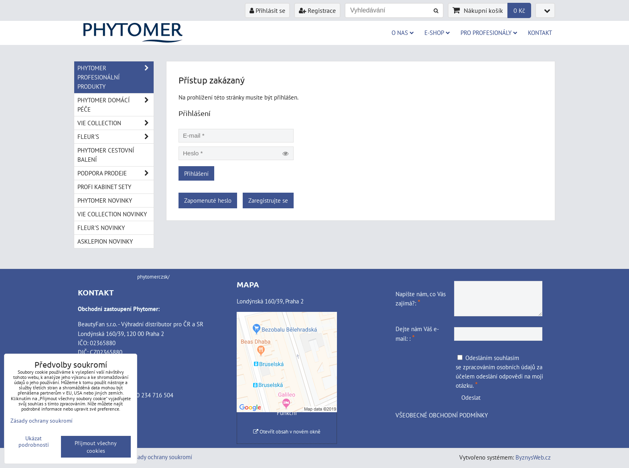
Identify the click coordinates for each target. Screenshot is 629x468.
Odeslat (471, 397)
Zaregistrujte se (268, 200)
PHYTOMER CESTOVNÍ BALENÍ (105, 154)
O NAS (403, 32)
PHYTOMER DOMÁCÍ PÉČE (115, 105)
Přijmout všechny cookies (96, 446)
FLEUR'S (115, 136)
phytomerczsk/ (153, 276)
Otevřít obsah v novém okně (287, 431)
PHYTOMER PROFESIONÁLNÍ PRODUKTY (115, 77)
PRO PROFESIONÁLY (489, 32)
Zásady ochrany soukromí (160, 457)
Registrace (317, 10)
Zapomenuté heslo (207, 200)
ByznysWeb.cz (533, 457)
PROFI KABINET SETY (104, 187)
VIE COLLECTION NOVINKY (112, 214)
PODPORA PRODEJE (115, 173)
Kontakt (540, 32)
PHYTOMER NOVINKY (104, 200)
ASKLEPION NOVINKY (105, 241)
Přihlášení (196, 173)
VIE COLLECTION (115, 123)
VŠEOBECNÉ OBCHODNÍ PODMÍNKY (442, 415)
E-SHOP (437, 32)
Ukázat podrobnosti (33, 441)
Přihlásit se (267, 10)
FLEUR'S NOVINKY (101, 228)
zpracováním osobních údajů (499, 367)
